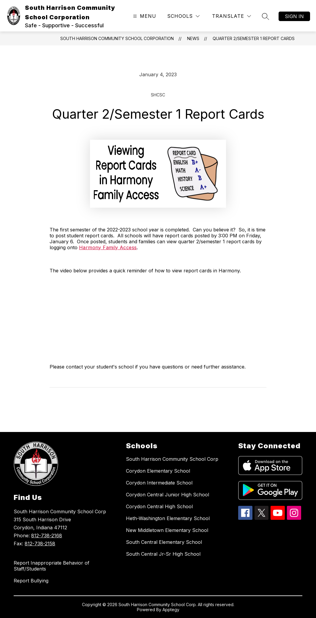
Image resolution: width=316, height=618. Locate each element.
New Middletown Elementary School (167, 530)
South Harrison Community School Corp (172, 459)
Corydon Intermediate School (159, 483)
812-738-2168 (46, 535)
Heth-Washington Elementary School (168, 518)
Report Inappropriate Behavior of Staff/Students (51, 566)
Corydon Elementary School (158, 471)
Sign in (294, 16)
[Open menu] (144, 16)
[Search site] (265, 16)
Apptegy (170, 609)
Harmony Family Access (108, 247)
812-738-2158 (40, 543)
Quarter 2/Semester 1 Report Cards (254, 38)
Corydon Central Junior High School (167, 495)
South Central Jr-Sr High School (163, 554)
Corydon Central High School (159, 506)
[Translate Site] (231, 16)
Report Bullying (31, 581)
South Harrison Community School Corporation (117, 38)
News (193, 38)
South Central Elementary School (164, 542)
